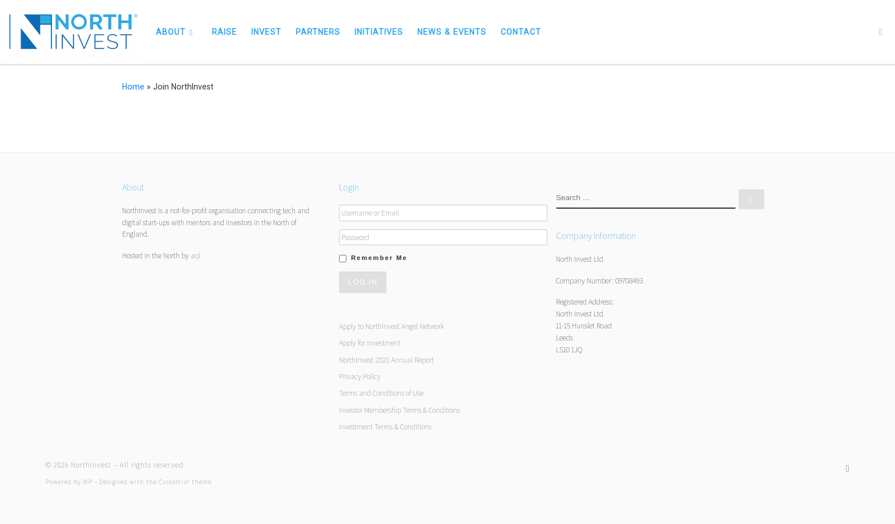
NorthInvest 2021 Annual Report (386, 360)
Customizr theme (185, 482)
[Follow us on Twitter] (847, 468)
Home (133, 86)
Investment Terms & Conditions (385, 426)
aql (195, 255)
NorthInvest (91, 465)
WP (87, 482)
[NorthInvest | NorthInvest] (74, 30)
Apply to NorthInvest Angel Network (391, 326)
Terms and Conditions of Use (381, 393)
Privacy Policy (360, 376)
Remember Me (379, 257)
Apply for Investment (370, 343)
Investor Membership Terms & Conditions (399, 410)
